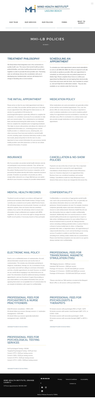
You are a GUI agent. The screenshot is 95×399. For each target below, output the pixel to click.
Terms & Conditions (71, 381)
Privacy (60, 381)
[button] (92, 4)
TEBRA (55, 396)
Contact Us (73, 385)
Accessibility (84, 381)
